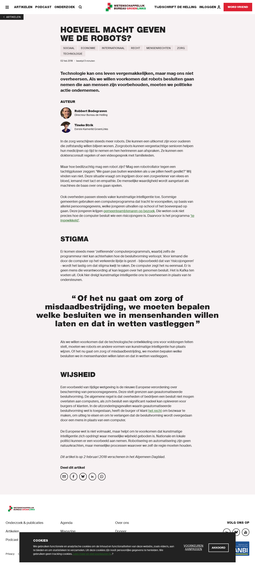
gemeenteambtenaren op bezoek (129, 211)
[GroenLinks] (127, 7)
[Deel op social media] (64, 476)
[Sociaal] (68, 48)
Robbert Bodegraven (91, 111)
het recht (155, 410)
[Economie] (88, 48)
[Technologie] (72, 54)
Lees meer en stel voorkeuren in (92, 554)
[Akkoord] (219, 548)
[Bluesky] (236, 532)
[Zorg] (181, 48)
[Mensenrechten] (159, 48)
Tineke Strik (84, 125)
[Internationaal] (113, 48)
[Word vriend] (238, 7)
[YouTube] (245, 532)
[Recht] (135, 48)
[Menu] (7, 7)
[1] (12, 17)
